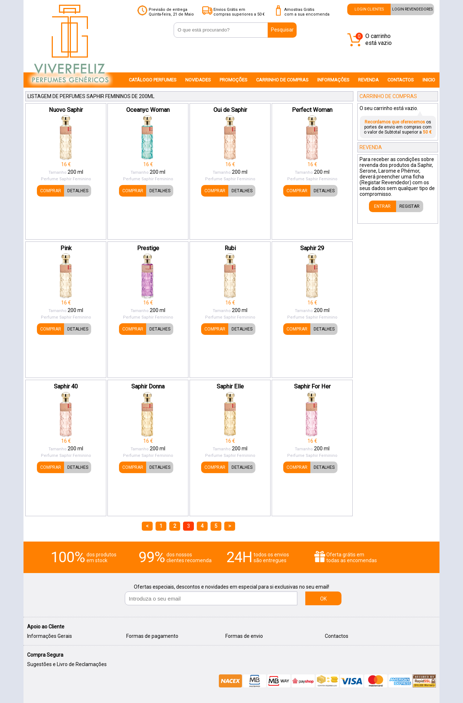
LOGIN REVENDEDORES (412, 9)
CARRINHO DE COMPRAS (282, 80)
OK (323, 599)
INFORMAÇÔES (333, 80)
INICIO (428, 80)
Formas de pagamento (152, 636)
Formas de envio (244, 636)
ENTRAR (382, 206)
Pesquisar (282, 30)
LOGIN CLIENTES (369, 9)
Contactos (336, 636)
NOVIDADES (198, 80)
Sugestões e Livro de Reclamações (67, 664)
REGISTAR (409, 206)
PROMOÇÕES (233, 80)
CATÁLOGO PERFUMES (153, 80)
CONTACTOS (400, 80)
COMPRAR (50, 190)
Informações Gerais (49, 636)
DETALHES (77, 190)
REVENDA (368, 80)
